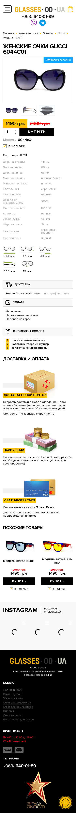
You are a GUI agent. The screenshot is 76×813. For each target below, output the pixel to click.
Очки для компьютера (18, 707)
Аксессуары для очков (18, 719)
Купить (37, 131)
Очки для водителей (17, 702)
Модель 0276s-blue (18, 561)
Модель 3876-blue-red (57, 561)
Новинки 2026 (12, 690)
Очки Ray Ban (12, 694)
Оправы (8, 711)
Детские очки (12, 715)
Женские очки (13, 698)
